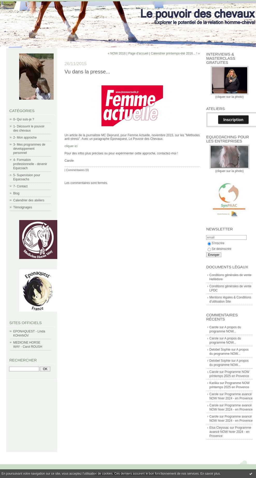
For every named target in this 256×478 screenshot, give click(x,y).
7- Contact (20, 186)
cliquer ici (71, 146)
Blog (16, 193)
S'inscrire (216, 243)
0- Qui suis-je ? (23, 119)
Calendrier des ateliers (28, 200)
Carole (213, 327)
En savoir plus (210, 473)
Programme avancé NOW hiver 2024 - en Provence (230, 432)
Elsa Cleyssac (219, 427)
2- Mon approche (25, 137)
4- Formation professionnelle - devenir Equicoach (30, 164)
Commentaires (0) (77, 170)
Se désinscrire (219, 249)
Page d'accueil (138, 53)
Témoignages (22, 207)
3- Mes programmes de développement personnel (29, 149)
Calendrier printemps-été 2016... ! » (175, 53)
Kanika (214, 383)
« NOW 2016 (117, 53)
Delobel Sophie (219, 349)
